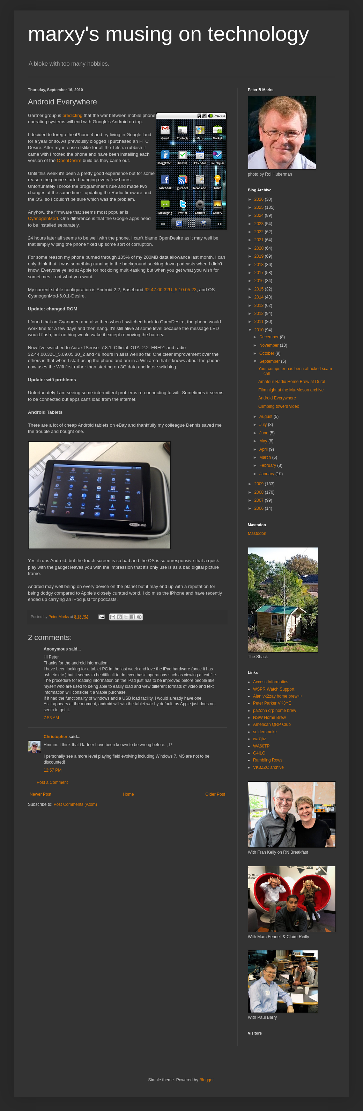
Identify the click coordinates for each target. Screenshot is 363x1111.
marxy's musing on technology (168, 33)
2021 (259, 239)
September (270, 361)
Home (128, 794)
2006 (259, 508)
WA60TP (261, 746)
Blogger (206, 1079)
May (263, 441)
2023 (259, 223)
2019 (259, 256)
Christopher (55, 736)
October (267, 353)
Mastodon (257, 533)
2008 (259, 492)
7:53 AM (51, 717)
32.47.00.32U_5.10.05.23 (171, 289)
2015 (259, 289)
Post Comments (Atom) (75, 804)
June (264, 433)
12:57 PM (52, 770)
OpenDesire (69, 160)
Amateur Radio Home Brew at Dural (291, 381)
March (265, 457)
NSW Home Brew (269, 717)
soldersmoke (265, 731)
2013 (259, 305)
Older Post (215, 794)
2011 (259, 321)
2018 (259, 264)
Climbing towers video (278, 406)
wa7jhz (259, 738)
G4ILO (259, 753)
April (264, 449)
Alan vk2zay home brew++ (277, 696)
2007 (259, 500)
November (269, 345)
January (267, 473)
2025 (259, 207)
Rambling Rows (267, 760)
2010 (259, 330)
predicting (72, 115)
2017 (259, 272)
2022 (259, 231)
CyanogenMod (43, 218)
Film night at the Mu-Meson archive (291, 390)
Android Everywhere (277, 398)
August (266, 416)
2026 (259, 199)
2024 (259, 215)
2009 (259, 483)
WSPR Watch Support (273, 689)
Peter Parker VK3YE (272, 703)
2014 (259, 297)
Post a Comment (52, 782)
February (268, 465)
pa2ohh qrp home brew (274, 710)
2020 (259, 248)
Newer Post (40, 794)
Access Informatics (270, 681)
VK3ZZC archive (268, 767)
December (269, 336)
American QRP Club (272, 724)
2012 (259, 313)
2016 (259, 280)
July (263, 424)
